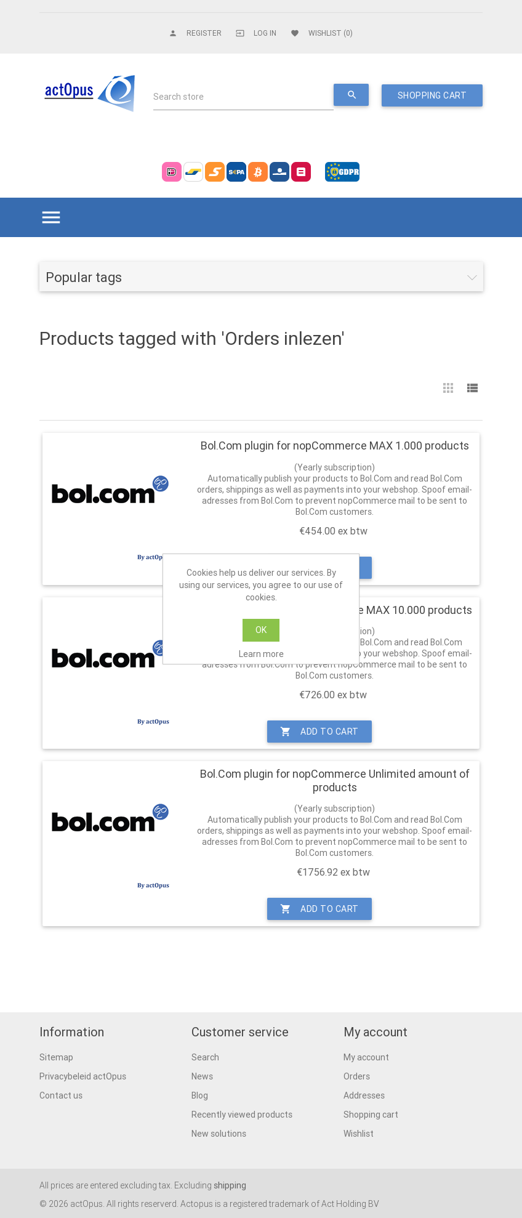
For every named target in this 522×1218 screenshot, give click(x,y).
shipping (230, 1185)
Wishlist (358, 1133)
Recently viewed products (241, 1114)
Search (205, 1057)
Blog (199, 1095)
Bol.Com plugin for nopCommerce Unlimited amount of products (335, 780)
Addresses (364, 1095)
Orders (356, 1076)
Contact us (60, 1095)
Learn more (261, 653)
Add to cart (319, 731)
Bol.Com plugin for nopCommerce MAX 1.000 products (335, 446)
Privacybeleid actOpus (82, 1076)
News (202, 1076)
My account (366, 1057)
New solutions (218, 1133)
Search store (178, 96)
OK (261, 629)
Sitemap (56, 1057)
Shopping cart (370, 1114)
